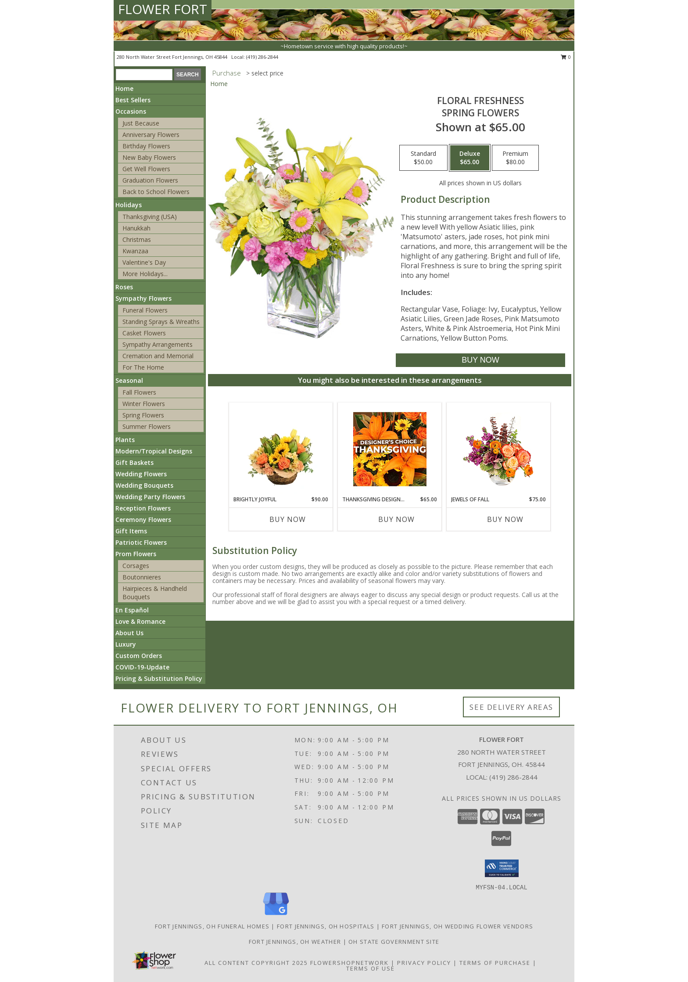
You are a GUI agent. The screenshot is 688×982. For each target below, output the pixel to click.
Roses (124, 287)
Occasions (130, 111)
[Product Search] (144, 74)
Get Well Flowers (146, 169)
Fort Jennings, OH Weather (295, 942)
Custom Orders (138, 655)
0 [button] (565, 57)
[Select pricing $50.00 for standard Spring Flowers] (423, 158)
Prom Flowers (135, 554)
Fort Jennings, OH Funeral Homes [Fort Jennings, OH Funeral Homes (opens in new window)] (212, 926)
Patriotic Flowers (141, 542)
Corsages (135, 565)
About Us (129, 633)
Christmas (136, 239)
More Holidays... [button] (145, 274)
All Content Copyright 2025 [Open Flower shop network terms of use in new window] (256, 963)
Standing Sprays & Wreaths (161, 321)
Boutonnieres (141, 577)
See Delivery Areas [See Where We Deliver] (511, 707)
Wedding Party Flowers (150, 497)
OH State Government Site (393, 942)
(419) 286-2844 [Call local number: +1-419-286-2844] (262, 57)
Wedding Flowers (141, 474)
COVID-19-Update (142, 667)
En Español (132, 610)
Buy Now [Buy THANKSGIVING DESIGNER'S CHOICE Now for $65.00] (396, 519)
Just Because (140, 123)
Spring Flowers (143, 415)
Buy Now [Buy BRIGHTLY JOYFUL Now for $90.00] (287, 519)
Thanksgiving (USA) (149, 216)
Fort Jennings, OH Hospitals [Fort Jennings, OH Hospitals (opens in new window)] (325, 926)
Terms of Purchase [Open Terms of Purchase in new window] (494, 963)
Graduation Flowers (150, 180)
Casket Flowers (144, 333)
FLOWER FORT (162, 9)
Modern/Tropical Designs (153, 451)
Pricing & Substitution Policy (158, 678)
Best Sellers (132, 100)
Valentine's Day (144, 262)
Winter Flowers (143, 403)
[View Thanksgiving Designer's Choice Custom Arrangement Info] (389, 449)
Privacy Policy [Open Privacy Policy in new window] (424, 963)
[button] (502, 868)
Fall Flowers (139, 392)
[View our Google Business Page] (276, 915)
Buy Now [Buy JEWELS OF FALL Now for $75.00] (505, 519)
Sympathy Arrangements (157, 344)
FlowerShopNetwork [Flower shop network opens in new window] (349, 963)
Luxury (125, 644)
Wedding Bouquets (144, 485)
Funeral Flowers (145, 310)
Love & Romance (140, 621)
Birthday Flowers (146, 146)
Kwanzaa (135, 251)
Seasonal (129, 380)
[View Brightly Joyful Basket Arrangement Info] (281, 449)
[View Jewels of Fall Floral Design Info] (498, 449)
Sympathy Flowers (143, 298)
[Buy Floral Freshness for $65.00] (480, 360)
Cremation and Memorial (158, 356)
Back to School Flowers (156, 191)
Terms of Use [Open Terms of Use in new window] (370, 968)
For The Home (143, 367)
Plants (125, 439)
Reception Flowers (143, 508)
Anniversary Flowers (150, 134)
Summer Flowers (146, 426)
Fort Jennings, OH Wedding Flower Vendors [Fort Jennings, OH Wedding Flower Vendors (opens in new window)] (457, 926)
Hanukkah (136, 228)
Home (124, 88)
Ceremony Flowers (143, 519)
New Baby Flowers (149, 157)
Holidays (128, 205)
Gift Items (131, 531)
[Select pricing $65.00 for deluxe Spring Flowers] (469, 158)
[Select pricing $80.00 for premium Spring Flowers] (515, 158)
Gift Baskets (134, 462)
